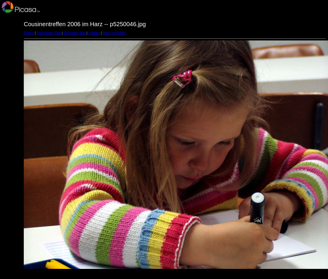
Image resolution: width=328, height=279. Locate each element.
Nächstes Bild (74, 33)
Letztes (94, 33)
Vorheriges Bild (49, 33)
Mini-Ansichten (114, 33)
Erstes (29, 33)
